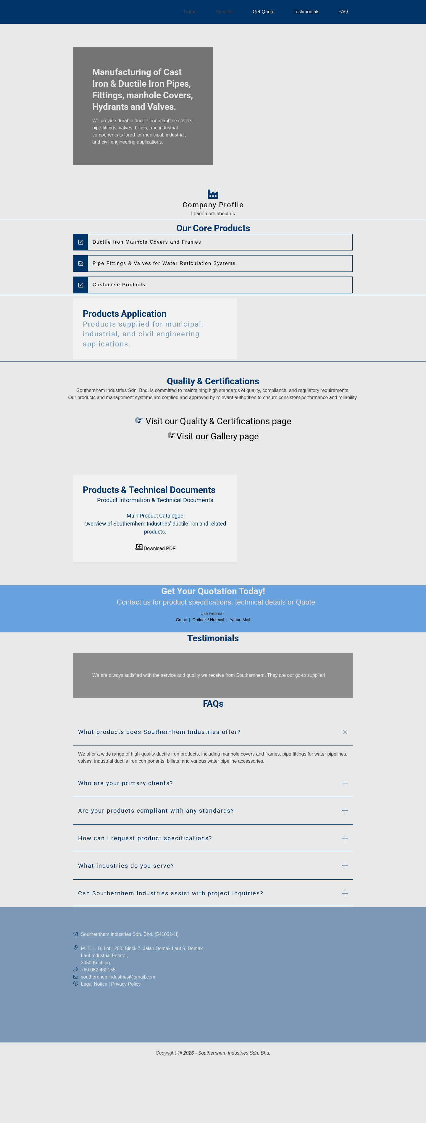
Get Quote (264, 11)
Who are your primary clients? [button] (125, 785)
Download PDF (155, 548)
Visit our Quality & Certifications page (217, 421)
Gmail (182, 619)
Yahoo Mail (240, 619)
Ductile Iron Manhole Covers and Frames (147, 242)
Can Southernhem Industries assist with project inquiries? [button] (170, 895)
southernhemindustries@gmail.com (118, 979)
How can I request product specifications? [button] (145, 840)
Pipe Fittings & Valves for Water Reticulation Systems (164, 263)
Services (225, 11)
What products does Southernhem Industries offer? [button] (159, 734)
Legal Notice (94, 986)
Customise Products (119, 284)
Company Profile (213, 205)
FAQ (343, 11)
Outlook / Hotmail (208, 619)
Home (190, 11)
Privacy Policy (126, 986)
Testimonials (306, 11)
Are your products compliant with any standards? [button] (156, 813)
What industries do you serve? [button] (126, 868)
